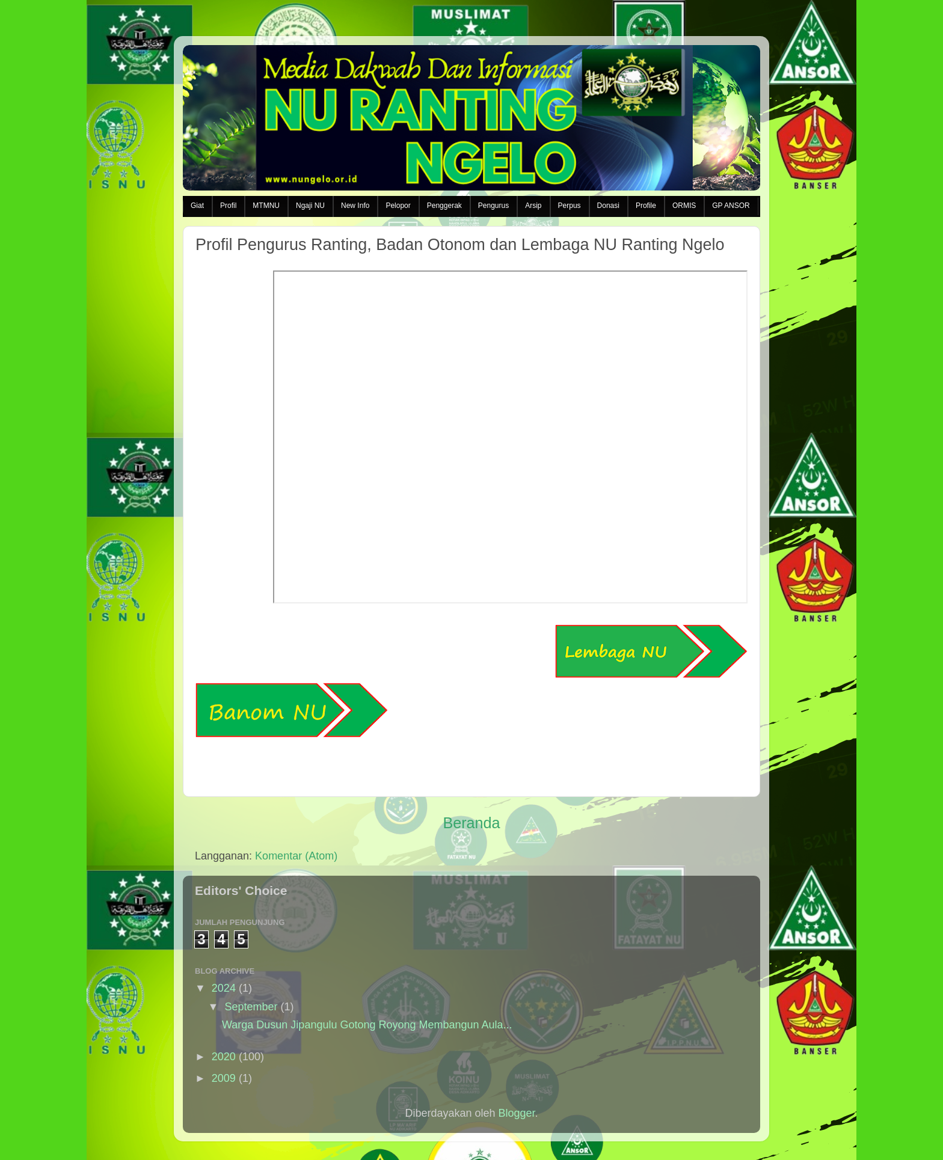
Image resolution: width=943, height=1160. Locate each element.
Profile (646, 205)
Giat (197, 205)
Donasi (608, 205)
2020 (224, 1057)
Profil (228, 205)
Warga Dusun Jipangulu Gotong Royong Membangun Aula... (367, 1025)
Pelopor (397, 205)
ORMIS (684, 205)
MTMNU (266, 205)
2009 (224, 1078)
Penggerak (444, 205)
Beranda (471, 822)
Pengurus (493, 205)
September (250, 1007)
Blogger (517, 1113)
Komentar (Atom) (296, 856)
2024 (224, 988)
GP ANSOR (730, 205)
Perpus (569, 205)
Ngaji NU (310, 205)
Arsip (533, 205)
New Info (355, 205)
